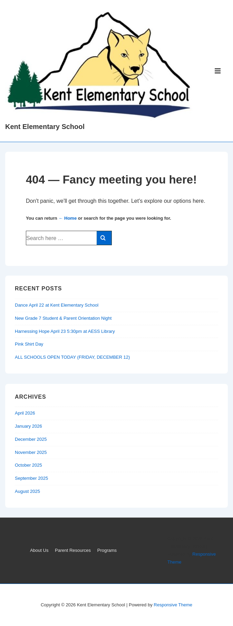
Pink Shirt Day (29, 344)
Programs (107, 550)
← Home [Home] (67, 218)
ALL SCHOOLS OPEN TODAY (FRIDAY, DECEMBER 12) (72, 357)
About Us (39, 550)
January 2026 (28, 426)
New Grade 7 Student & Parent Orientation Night (63, 318)
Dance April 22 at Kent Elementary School (56, 305)
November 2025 (31, 452)
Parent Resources (73, 550)
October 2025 (28, 465)
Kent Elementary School (45, 126)
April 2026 (25, 413)
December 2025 (31, 439)
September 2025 (31, 478)
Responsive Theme (173, 604)
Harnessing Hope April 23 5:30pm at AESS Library (65, 331)
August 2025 (27, 491)
